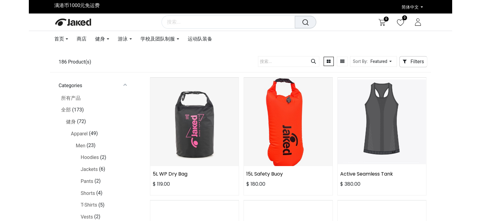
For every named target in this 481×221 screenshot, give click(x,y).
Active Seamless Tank (366, 173)
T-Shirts (89, 205)
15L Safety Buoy (264, 173)
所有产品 (71, 98)
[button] (383, 61)
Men (80, 146)
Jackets (89, 169)
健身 (71, 122)
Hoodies (90, 157)
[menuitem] (81, 39)
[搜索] (306, 22)
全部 (66, 110)
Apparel (79, 134)
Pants (87, 181)
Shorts (88, 193)
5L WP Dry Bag (170, 173)
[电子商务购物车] (382, 22)
